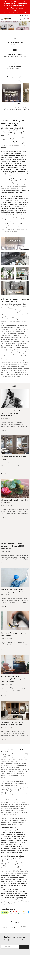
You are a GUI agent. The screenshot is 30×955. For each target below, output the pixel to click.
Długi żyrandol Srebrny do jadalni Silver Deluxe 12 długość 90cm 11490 (11, 108)
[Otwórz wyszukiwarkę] (20, 19)
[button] (10, 78)
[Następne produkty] (26, 90)
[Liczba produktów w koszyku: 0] (27, 19)
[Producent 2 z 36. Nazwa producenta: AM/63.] (14, 927)
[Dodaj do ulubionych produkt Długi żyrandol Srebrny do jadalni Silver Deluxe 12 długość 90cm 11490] (19, 82)
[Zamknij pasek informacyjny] (28, 7)
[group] (15, 25)
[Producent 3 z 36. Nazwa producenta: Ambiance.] (23, 927)
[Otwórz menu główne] (2, 19)
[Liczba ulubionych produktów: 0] (24, 19)
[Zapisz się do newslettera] (10, 947)
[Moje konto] (24, 15)
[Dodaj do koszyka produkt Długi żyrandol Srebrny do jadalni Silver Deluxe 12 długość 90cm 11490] (19, 103)
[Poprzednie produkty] (4, 90)
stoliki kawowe (21, 341)
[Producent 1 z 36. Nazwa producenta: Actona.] (5, 927)
